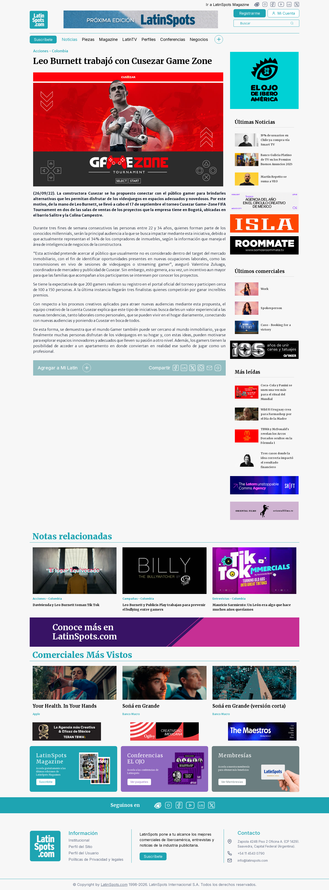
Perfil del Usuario (84, 853)
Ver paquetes (139, 782)
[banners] (141, 19)
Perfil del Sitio (80, 846)
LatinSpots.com (114, 884)
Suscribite (46, 782)
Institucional (79, 840)
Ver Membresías (232, 782)
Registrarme (249, 13)
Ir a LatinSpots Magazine (227, 4)
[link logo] (39, 20)
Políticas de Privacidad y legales (96, 859)
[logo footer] (45, 846)
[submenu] (218, 39)
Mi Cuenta (283, 13)
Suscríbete (43, 39)
